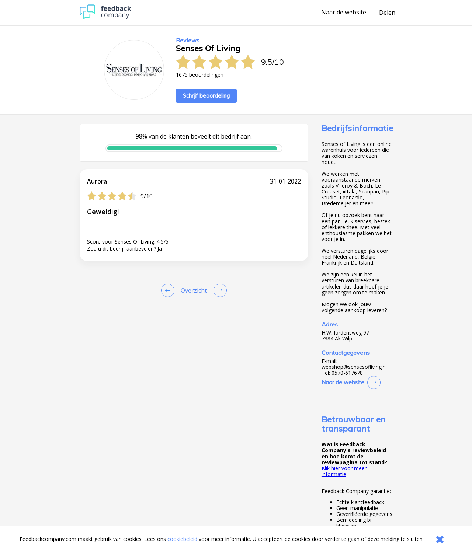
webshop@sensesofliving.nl (354, 367)
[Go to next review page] (219, 290)
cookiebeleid (182, 538)
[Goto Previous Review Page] (169, 290)
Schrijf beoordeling (206, 95)
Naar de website (343, 12)
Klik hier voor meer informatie (344, 471)
